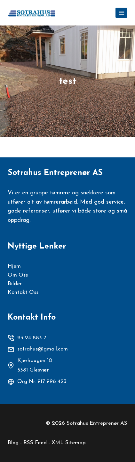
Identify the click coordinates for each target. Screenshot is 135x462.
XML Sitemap (69, 442)
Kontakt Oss (23, 292)
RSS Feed (35, 442)
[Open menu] (121, 13)
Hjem (14, 266)
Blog (13, 442)
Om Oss (18, 275)
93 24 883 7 (31, 338)
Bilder (15, 283)
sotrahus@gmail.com (42, 349)
